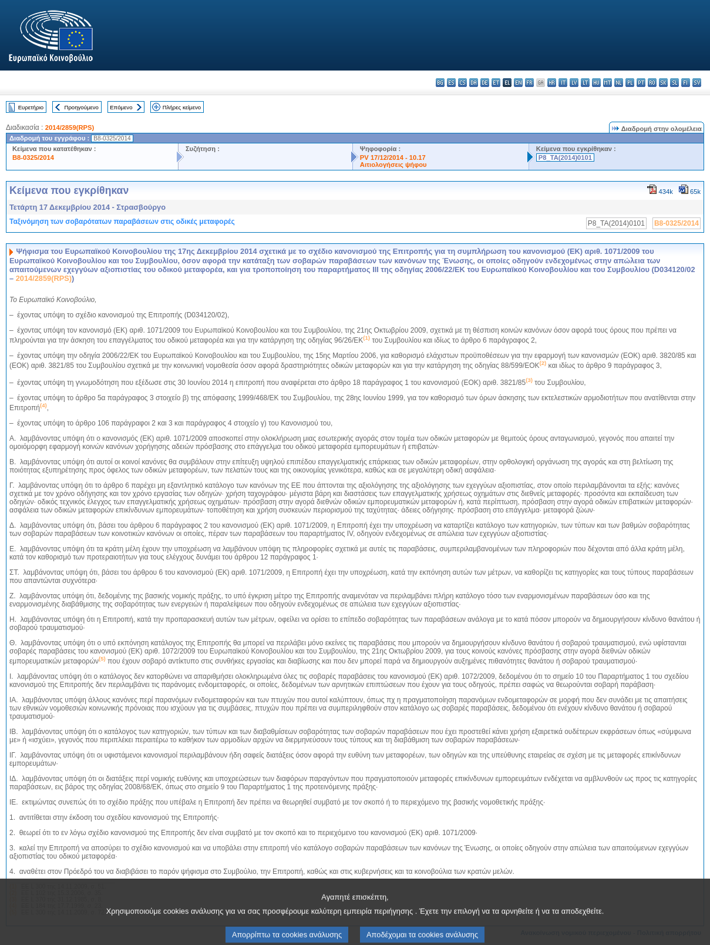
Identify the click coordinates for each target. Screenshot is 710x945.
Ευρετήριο (30, 107)
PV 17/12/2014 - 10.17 (393, 157)
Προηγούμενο (81, 107)
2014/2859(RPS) (69, 127)
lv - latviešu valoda (574, 82)
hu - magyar (596, 82)
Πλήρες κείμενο (182, 107)
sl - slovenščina (674, 82)
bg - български (440, 82)
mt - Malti (607, 82)
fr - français (529, 82)
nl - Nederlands (618, 82)
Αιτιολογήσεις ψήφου (393, 164)
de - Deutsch (484, 82)
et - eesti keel (496, 82)
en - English (518, 82)
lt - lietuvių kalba (585, 82)
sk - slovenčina (663, 82)
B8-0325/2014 (33, 157)
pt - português (641, 82)
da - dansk (473, 82)
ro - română (652, 82)
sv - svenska (696, 82)
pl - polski (629, 82)
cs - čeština (462, 82)
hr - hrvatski (551, 82)
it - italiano (562, 82)
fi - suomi (685, 82)
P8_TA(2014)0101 (565, 157)
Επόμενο (121, 107)
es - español (451, 82)
